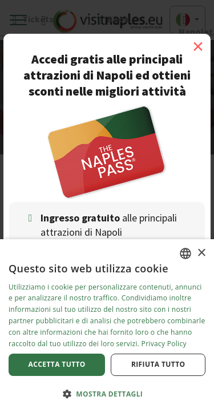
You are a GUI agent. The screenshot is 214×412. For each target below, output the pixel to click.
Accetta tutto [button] (57, 364)
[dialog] (107, 325)
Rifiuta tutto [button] (158, 364)
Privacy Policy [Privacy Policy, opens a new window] (164, 343)
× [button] (201, 253)
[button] (107, 393)
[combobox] (185, 253)
